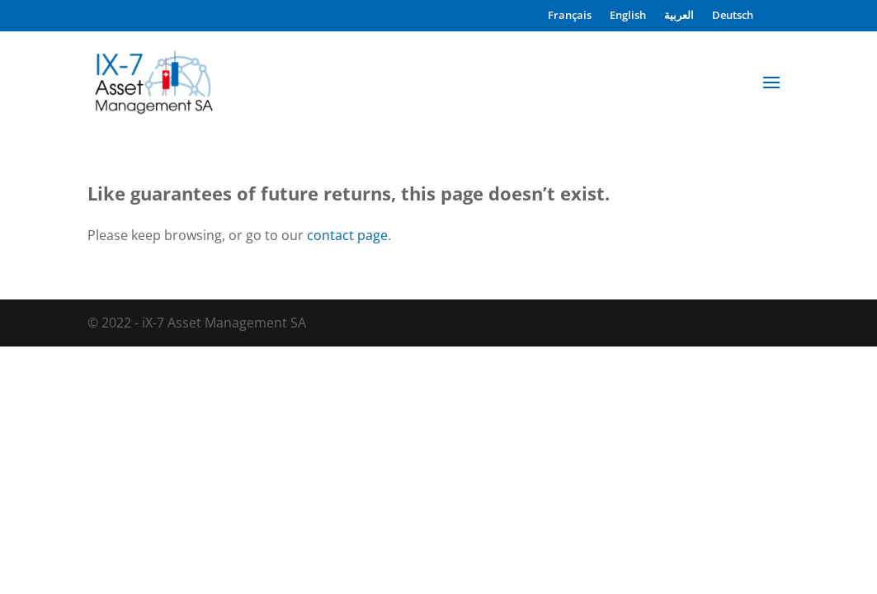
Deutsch (732, 15)
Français (570, 15)
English (628, 15)
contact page (347, 235)
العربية (679, 15)
